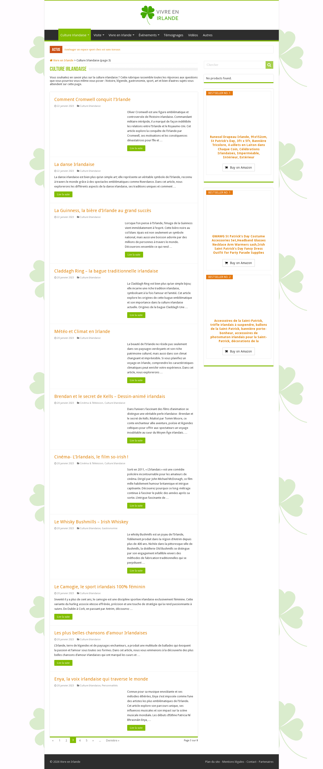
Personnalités (110, 685)
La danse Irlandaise (74, 164)
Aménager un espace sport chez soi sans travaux (92, 49)
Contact (251, 761)
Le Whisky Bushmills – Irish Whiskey (91, 521)
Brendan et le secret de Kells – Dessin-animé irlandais (109, 396)
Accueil (52, 34)
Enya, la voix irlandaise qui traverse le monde (101, 679)
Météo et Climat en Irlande (82, 331)
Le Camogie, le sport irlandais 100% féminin (99, 586)
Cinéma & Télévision (91, 403)
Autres (207, 35)
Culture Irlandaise (74, 35)
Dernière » (112, 740)
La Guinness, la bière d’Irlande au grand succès (102, 210)
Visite (97, 35)
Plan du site (212, 761)
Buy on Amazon (241, 167)
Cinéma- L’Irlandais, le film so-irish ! (91, 457)
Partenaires (266, 761)
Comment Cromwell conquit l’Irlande (92, 99)
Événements (148, 35)
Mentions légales (233, 761)
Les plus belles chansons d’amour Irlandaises (100, 633)
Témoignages (173, 35)
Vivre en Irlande (120, 35)
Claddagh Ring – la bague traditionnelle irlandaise (106, 271)
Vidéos (193, 35)
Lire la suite (136, 148)
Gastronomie (109, 528)
